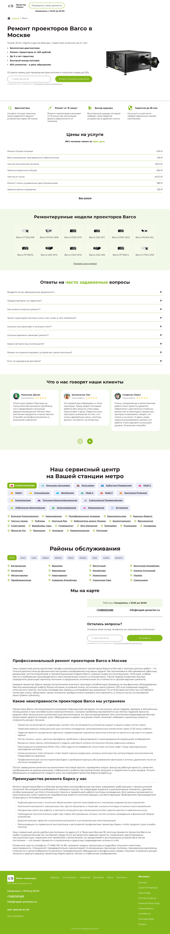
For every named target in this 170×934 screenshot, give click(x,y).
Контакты (97, 10)
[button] (90, 441)
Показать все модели (85, 263)
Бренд (59, 10)
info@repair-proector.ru (145, 610)
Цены (86, 10)
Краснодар (144, 893)
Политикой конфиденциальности (48, 84)
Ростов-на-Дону (147, 898)
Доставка (98, 877)
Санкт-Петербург (148, 887)
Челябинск (144, 913)
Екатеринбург (146, 919)
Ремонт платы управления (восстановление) (32, 183)
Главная (15, 18)
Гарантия (85, 877)
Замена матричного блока (22, 170)
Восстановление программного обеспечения (33, 157)
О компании (73, 10)
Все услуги (85, 198)
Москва (142, 882)
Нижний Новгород (148, 903)
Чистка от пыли (16, 176)
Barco (25, 18)
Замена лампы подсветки (21, 189)
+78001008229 (68, 4)
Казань (142, 924)
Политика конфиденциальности (85, 929)
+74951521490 (89, 4)
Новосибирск (146, 908)
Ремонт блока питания (20, 151)
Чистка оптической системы (23, 164)
